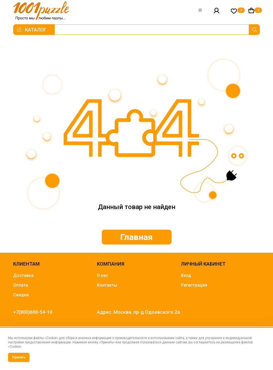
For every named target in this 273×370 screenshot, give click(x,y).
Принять (19, 357)
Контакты (107, 285)
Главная (136, 237)
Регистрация (194, 285)
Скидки (21, 294)
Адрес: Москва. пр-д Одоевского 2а (138, 312)
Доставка (23, 275)
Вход (186, 275)
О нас (102, 275)
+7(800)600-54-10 (32, 312)
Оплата (20, 285)
